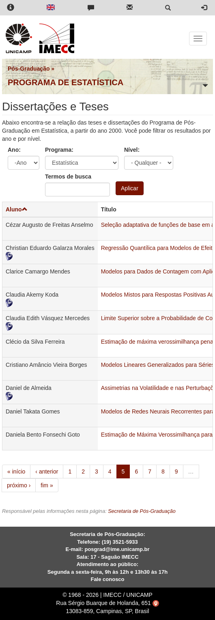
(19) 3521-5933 (120, 542)
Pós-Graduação (28, 68)
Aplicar (129, 188)
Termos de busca (68, 176)
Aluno (17, 209)
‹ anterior (46, 471)
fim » (47, 485)
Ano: (14, 149)
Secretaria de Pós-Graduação (142, 511)
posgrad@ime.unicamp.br (116, 549)
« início (16, 471)
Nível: (132, 149)
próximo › (18, 485)
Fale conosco (107, 579)
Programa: (59, 149)
